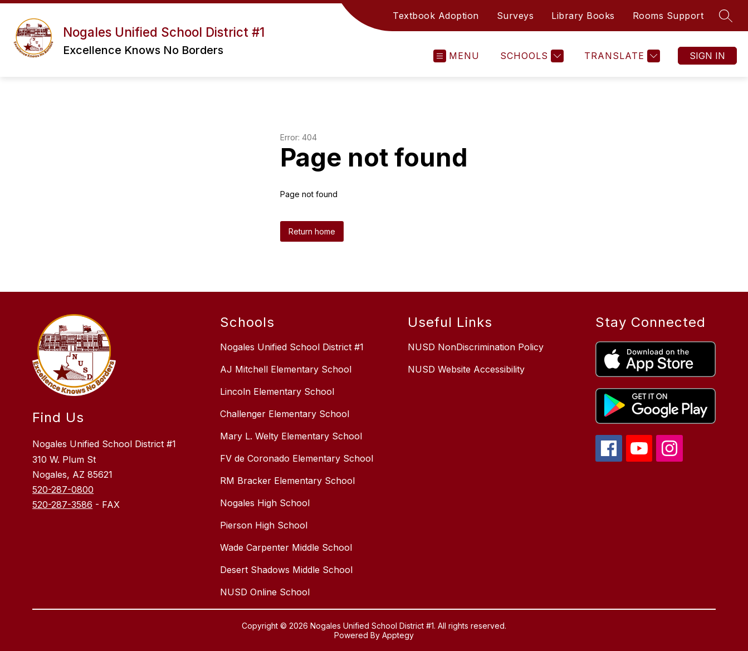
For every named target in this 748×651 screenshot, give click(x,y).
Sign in (707, 55)
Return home (312, 231)
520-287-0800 (63, 489)
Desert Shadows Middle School (286, 569)
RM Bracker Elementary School (287, 480)
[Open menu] (456, 56)
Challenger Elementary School (284, 413)
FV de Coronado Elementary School (296, 458)
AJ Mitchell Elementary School (285, 369)
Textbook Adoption (436, 15)
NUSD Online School (265, 592)
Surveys (515, 15)
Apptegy (398, 635)
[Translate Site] (620, 56)
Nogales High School (265, 502)
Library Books (583, 15)
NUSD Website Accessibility (466, 369)
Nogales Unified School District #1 (292, 347)
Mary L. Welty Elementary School (291, 436)
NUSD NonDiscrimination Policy (476, 347)
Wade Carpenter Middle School (286, 547)
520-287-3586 (62, 504)
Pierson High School (263, 525)
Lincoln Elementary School (277, 391)
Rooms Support (668, 15)
